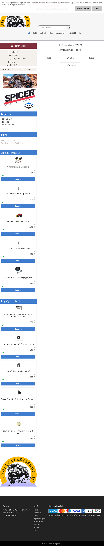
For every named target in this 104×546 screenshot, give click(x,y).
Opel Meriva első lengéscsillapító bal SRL (18, 194)
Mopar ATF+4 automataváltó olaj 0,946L (18, 371)
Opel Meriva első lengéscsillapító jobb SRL (18, 248)
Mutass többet (27, 69)
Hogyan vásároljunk (60, 33)
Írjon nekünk (6, 122)
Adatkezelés (43, 33)
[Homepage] (29, 32)
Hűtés (49, 58)
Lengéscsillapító (70, 65)
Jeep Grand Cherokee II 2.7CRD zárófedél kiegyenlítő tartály (18, 432)
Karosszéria (70, 58)
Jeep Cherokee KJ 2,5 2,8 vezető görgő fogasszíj (18, 278)
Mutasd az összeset (8, 69)
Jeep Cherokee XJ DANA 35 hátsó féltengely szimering (18, 344)
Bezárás (97, 8)
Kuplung (91, 58)
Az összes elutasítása (83, 8)
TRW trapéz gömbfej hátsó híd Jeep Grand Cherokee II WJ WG (18, 400)
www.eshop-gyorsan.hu (55, 543)
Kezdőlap (62, 45)
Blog (80, 33)
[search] (68, 28)
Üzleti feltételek (72, 33)
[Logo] (15, 21)
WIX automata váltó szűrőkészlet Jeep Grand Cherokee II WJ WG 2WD (18, 315)
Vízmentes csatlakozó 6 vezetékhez (18, 167)
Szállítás (35, 33)
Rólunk (50, 33)
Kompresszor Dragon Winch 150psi (18, 221)
